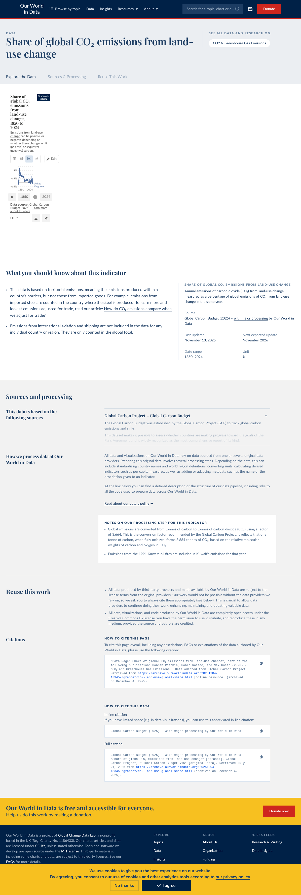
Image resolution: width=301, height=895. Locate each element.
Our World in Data (32, 9)
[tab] (21, 120)
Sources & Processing (67, 77)
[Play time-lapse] (14, 237)
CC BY (91, 252)
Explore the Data (21, 77)
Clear (285, 132)
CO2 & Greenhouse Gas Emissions (239, 43)
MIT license (70, 854)
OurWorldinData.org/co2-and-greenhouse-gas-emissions (47, 252)
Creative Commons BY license (131, 618)
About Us (210, 845)
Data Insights (262, 854)
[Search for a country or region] (259, 110)
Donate (269, 9)
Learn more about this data (95, 247)
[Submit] (237, 9)
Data (90, 9)
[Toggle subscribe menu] (250, 9)
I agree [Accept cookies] (166, 885)
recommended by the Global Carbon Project (202, 534)
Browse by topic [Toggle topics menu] (65, 9)
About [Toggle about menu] (151, 9)
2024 (212, 237)
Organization (212, 854)
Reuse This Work (112, 77)
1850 (26, 237)
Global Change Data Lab (77, 839)
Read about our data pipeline (128, 503)
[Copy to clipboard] (256, 663)
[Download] (147, 250)
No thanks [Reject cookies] (124, 885)
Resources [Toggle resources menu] (128, 9)
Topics (158, 845)
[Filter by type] (259, 154)
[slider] (37, 237)
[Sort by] (254, 122)
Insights (106, 9)
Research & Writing (267, 845)
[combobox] (212, 9)
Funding (209, 862)
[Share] (171, 250)
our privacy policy (233, 877)
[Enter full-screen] (200, 250)
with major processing (251, 318)
